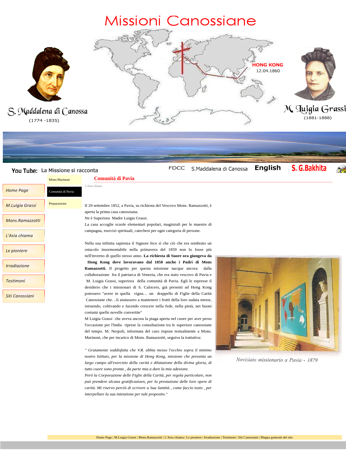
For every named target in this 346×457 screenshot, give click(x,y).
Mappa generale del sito (277, 437)
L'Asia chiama (174, 437)
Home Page (104, 437)
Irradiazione (212, 437)
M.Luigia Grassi (125, 437)
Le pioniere (194, 437)
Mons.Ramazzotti (150, 437)
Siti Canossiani (248, 437)
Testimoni (229, 437)
